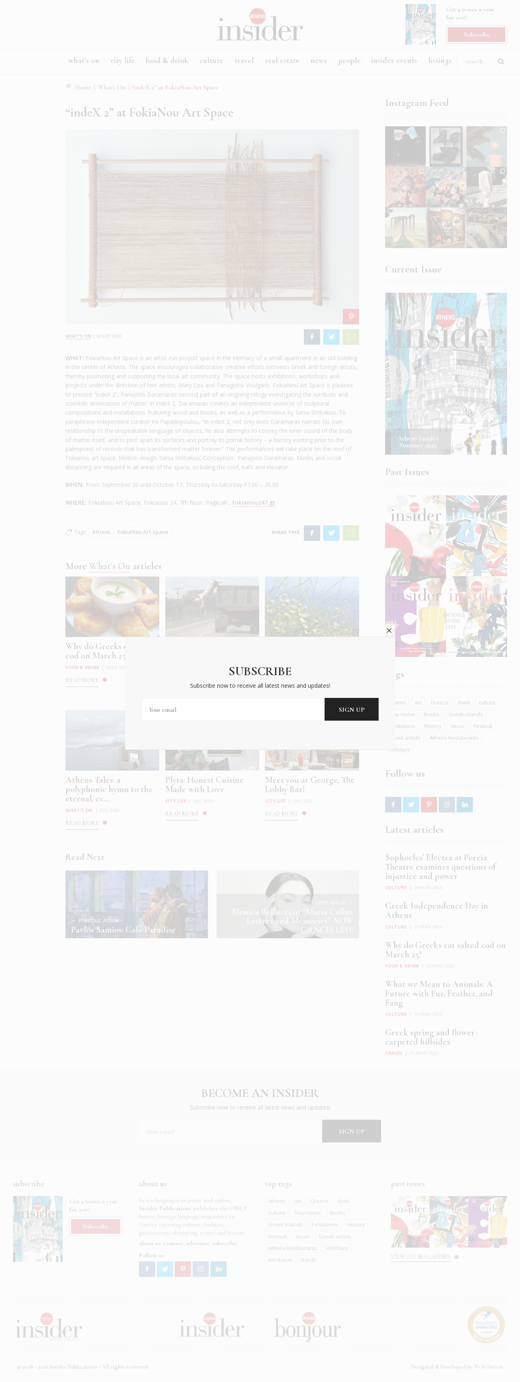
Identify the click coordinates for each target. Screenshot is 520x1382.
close (389, 615)
